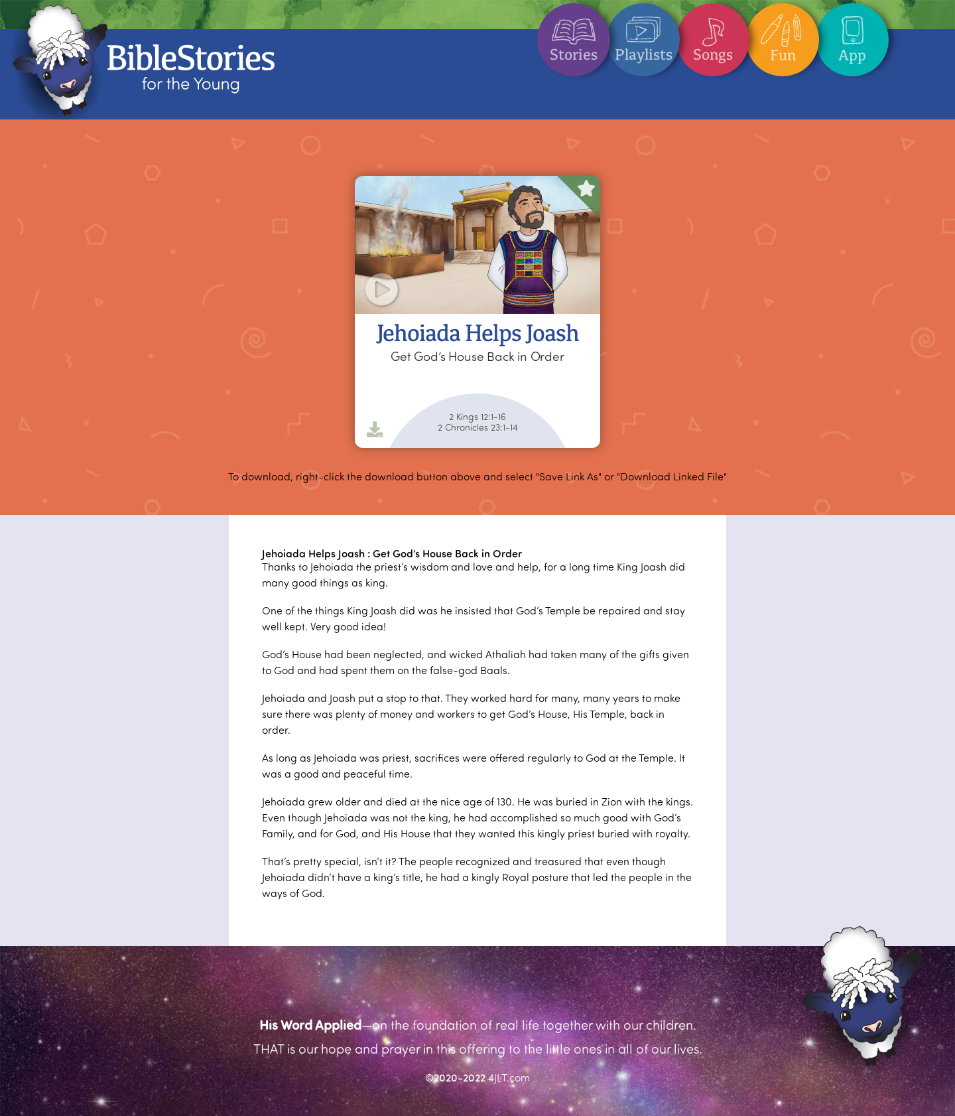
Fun (782, 33)
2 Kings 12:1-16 (477, 416)
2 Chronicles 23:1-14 (478, 427)
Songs (713, 33)
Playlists (643, 33)
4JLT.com (509, 1077)
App (852, 33)
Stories (574, 33)
